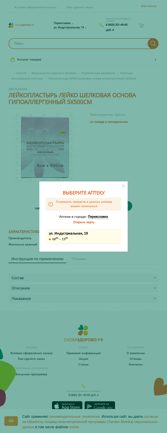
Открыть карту (83, 222)
